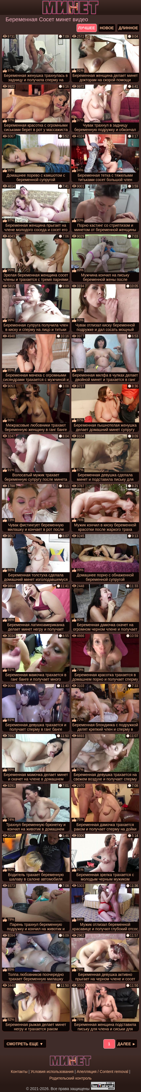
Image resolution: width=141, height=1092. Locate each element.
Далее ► (127, 1044)
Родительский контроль (70, 1078)
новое (107, 28)
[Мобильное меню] (5, 7)
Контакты (19, 1071)
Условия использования (52, 1071)
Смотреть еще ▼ (25, 1044)
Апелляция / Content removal (102, 1071)
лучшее (86, 28)
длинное (128, 28)
